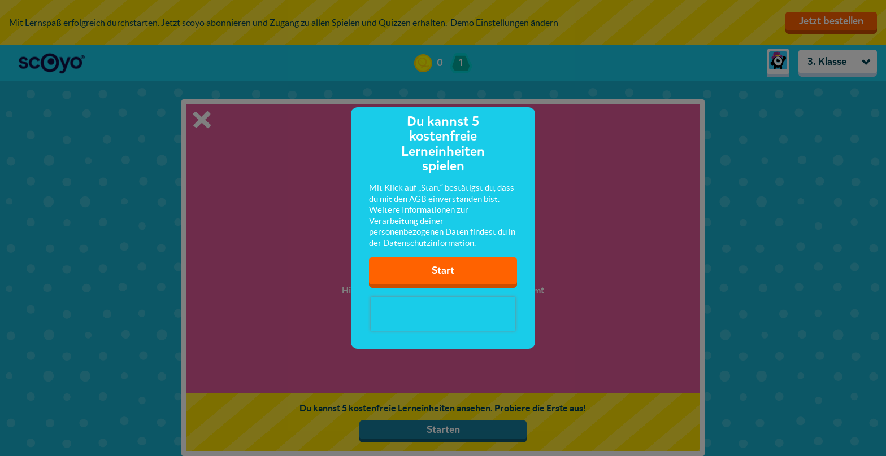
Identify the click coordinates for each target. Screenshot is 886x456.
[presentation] (443, 314)
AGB (418, 199)
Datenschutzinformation (428, 243)
